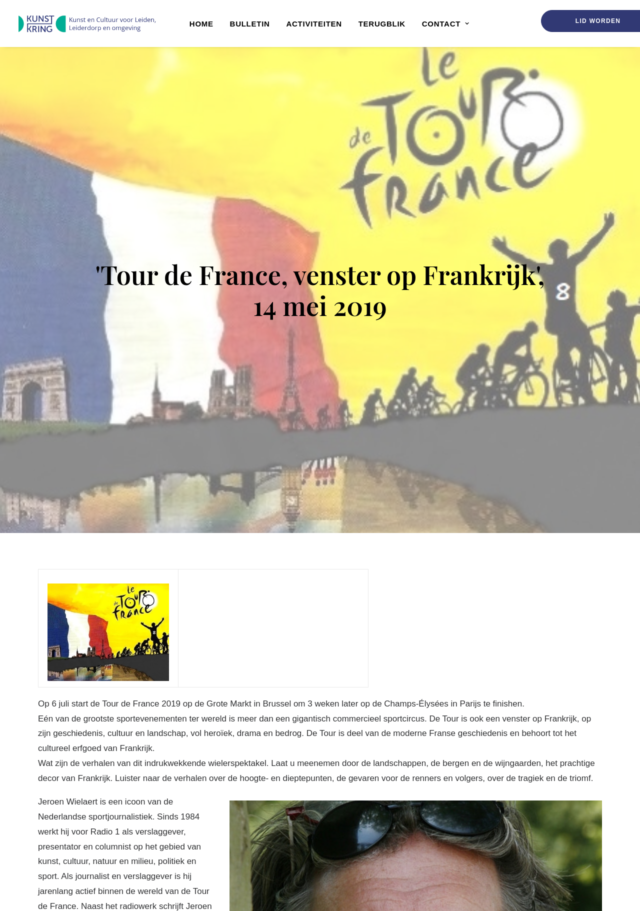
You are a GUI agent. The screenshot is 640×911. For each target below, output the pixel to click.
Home (202, 24)
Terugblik (382, 24)
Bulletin (250, 24)
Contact (446, 24)
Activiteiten (314, 24)
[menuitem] (201, 23)
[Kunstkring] (86, 23)
